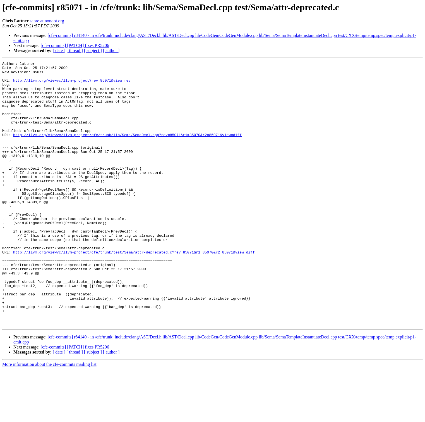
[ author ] (111, 50)
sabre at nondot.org (47, 20)
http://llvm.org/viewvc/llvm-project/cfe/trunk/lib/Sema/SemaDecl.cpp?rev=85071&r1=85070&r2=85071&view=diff (127, 149)
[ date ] (59, 50)
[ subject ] (93, 50)
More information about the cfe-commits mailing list (49, 417)
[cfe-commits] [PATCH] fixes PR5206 (75, 45)
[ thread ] (74, 50)
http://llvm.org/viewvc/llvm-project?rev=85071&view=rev (72, 84)
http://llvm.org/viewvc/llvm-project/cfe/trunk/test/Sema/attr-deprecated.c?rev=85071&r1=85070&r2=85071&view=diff (134, 290)
